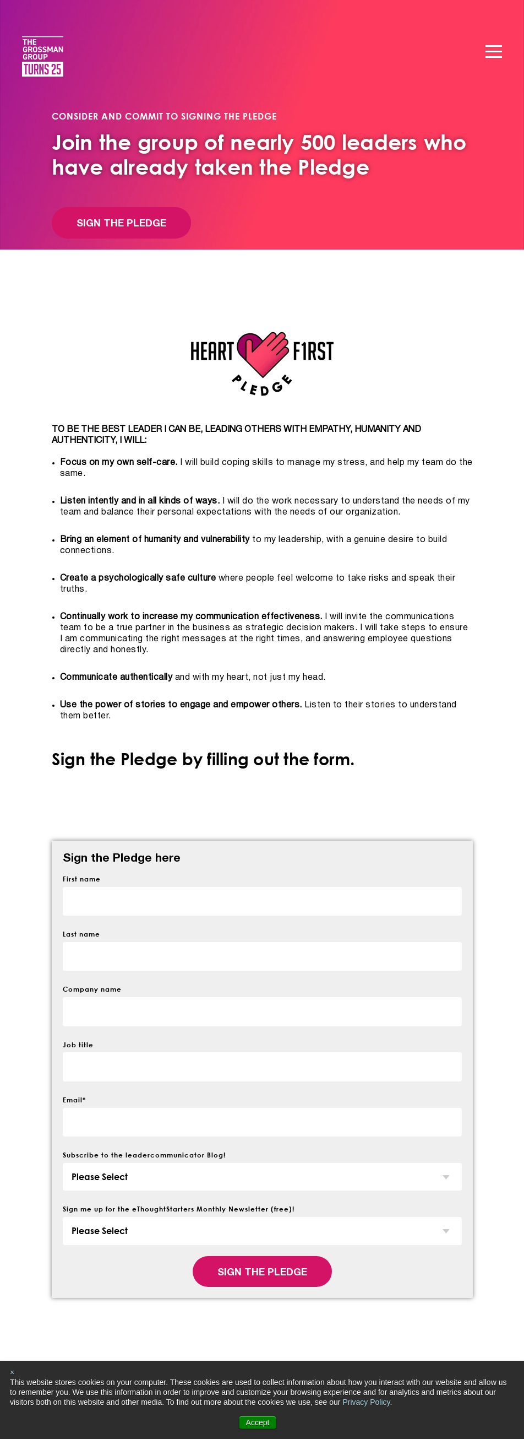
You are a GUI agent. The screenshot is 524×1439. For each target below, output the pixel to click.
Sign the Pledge (121, 224)
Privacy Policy (366, 1402)
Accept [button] (258, 1422)
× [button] (12, 1372)
